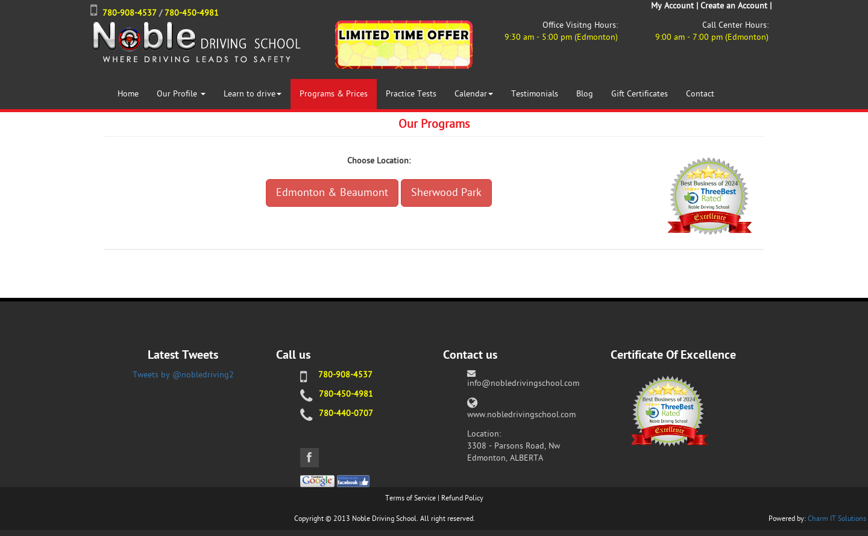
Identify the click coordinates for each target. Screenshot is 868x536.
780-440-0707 (346, 413)
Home (128, 94)
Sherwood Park (446, 192)
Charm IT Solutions (837, 518)
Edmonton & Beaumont (332, 192)
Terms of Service (410, 498)
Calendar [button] (473, 94)
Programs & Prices (334, 94)
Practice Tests (411, 94)
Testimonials (534, 94)
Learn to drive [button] (252, 94)
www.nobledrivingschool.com (521, 414)
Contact (700, 94)
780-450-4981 (192, 13)
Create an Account (733, 6)
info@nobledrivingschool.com (523, 383)
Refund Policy (462, 498)
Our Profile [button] (181, 94)
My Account (672, 6)
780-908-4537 (129, 13)
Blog (584, 94)
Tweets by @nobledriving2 (183, 375)
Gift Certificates (639, 94)
